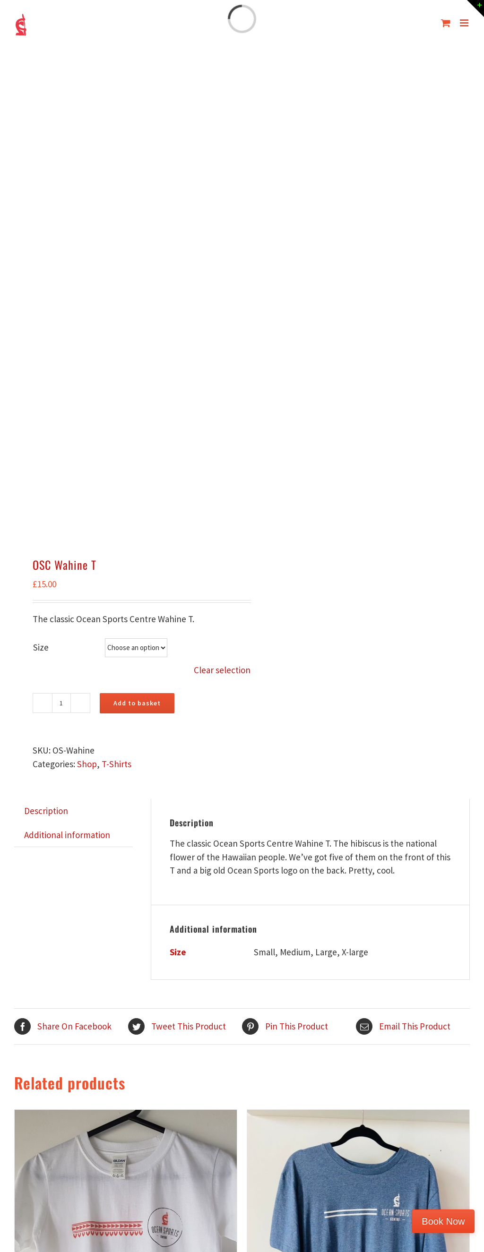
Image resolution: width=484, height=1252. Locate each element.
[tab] (46, 811)
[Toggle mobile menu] (465, 23)
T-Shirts (116, 764)
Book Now (443, 1221)
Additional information (67, 834)
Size (41, 647)
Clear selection (222, 670)
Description (46, 810)
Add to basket (137, 703)
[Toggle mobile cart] (445, 23)
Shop (87, 764)
